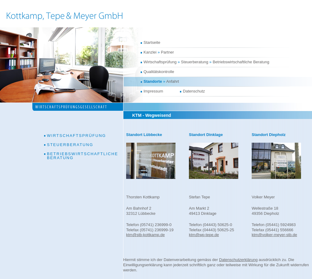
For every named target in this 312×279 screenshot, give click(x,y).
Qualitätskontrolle (159, 71)
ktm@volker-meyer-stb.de (274, 234)
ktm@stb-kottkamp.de (145, 234)
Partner (167, 52)
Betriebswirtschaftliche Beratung (241, 62)
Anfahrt (172, 81)
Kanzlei (150, 52)
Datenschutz (194, 91)
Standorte (153, 81)
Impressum (153, 91)
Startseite (152, 42)
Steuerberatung (194, 62)
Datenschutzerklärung (238, 259)
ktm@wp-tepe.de (204, 234)
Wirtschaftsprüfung (160, 62)
